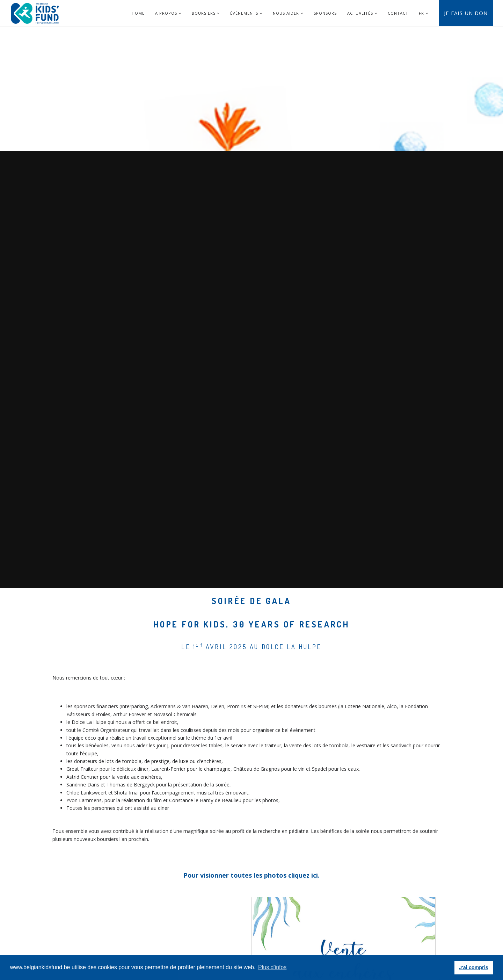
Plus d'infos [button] (272, 967)
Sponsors (325, 13)
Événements (246, 13)
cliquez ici (303, 875)
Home (138, 13)
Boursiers (206, 13)
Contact (398, 13)
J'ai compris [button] (473, 967)
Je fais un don (466, 12)
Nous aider (288, 13)
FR (421, 13)
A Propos (168, 13)
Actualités (362, 13)
